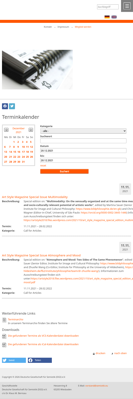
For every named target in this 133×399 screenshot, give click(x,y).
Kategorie (46, 126)
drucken (100, 353)
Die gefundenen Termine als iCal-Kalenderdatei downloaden (43, 344)
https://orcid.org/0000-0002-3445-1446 (104, 212)
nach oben (120, 353)
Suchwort (46, 136)
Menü (127, 6)
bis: (42, 155)
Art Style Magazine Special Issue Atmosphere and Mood (41, 255)
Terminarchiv (15, 319)
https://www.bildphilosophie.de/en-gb (98, 209)
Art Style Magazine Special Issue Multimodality (35, 197)
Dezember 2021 (19, 130)
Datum (44, 146)
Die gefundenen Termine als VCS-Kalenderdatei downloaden (43, 335)
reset (43, 165)
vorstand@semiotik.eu (96, 385)
